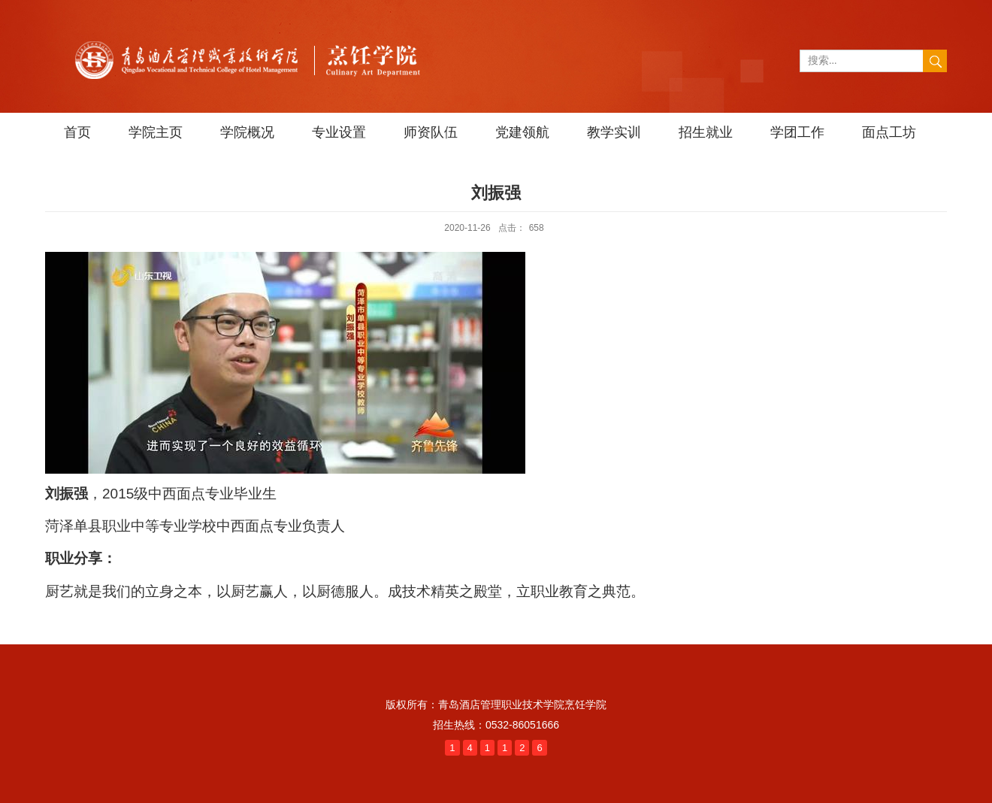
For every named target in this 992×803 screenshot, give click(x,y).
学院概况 (247, 132)
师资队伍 (431, 132)
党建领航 (522, 132)
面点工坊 (889, 132)
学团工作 (797, 132)
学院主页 (156, 132)
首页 (77, 132)
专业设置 (339, 132)
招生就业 (706, 132)
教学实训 (614, 132)
